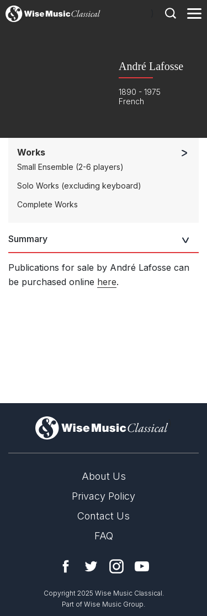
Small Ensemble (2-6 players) (70, 167)
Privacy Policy (103, 496)
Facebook (66, 566)
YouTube (142, 566)
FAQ (103, 536)
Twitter (91, 566)
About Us (104, 476)
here (106, 281)
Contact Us (103, 516)
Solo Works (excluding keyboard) (79, 185)
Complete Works (47, 204)
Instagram (116, 566)
